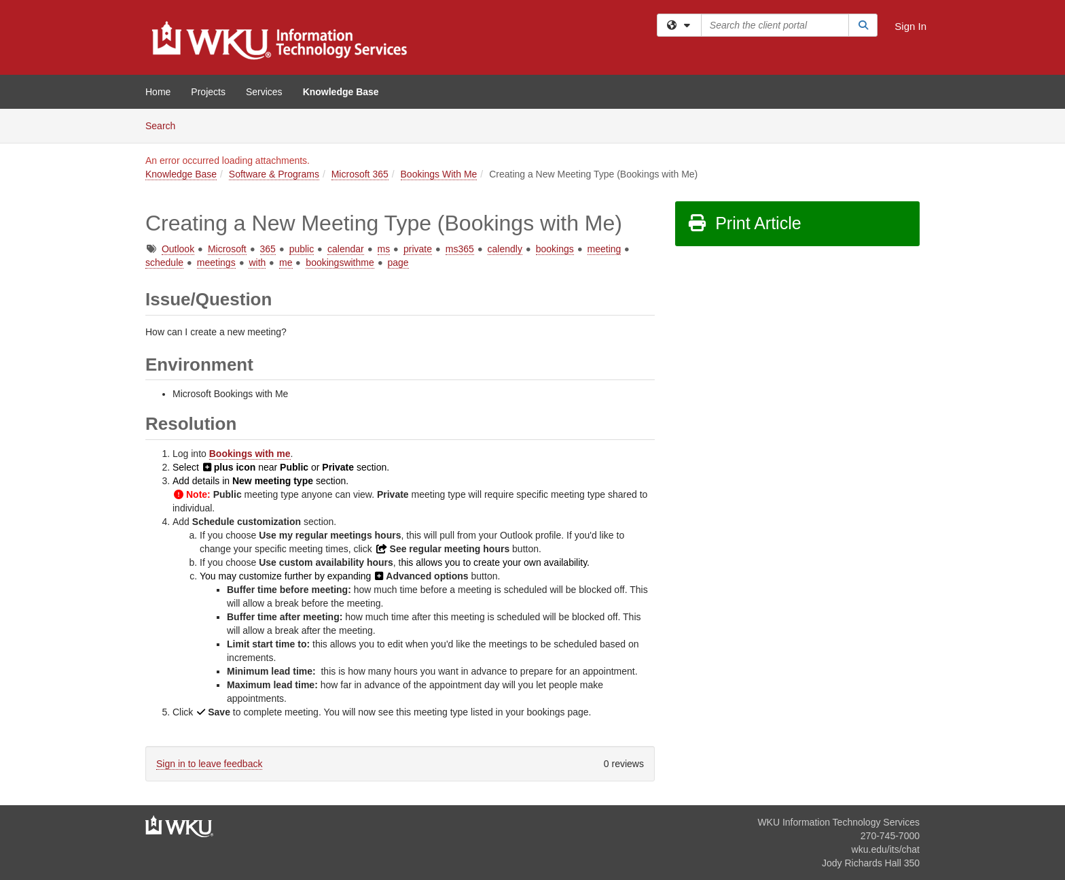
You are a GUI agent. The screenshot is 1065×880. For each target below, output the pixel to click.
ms (384, 248)
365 (268, 248)
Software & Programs (274, 174)
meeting (604, 248)
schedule (164, 262)
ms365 (460, 248)
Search (165, 124)
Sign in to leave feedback (209, 763)
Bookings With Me (439, 174)
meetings (216, 262)
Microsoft (227, 248)
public (301, 248)
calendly (505, 248)
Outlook (178, 248)
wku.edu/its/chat (886, 849)
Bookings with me (250, 453)
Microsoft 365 (360, 174)
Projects (208, 91)
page (398, 262)
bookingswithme (340, 262)
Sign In (910, 26)
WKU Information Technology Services (838, 822)
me (285, 262)
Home (157, 91)
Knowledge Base (341, 91)
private (417, 248)
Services (264, 91)
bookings (555, 248)
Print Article (744, 223)
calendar (345, 248)
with (257, 262)
